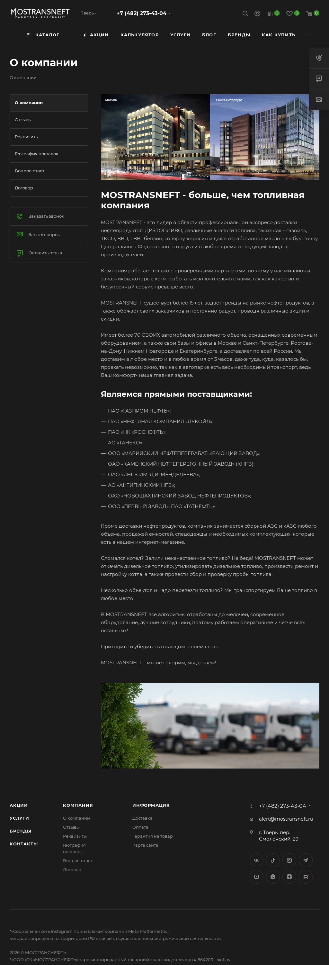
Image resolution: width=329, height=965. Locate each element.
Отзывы (71, 827)
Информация (151, 805)
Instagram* (289, 860)
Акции (19, 805)
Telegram (306, 860)
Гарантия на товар (152, 836)
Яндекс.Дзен (289, 877)
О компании (76, 818)
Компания (78, 805)
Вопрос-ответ (78, 860)
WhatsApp (273, 877)
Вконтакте (256, 860)
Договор (72, 869)
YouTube (256, 877)
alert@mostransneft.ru (286, 819)
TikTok (306, 877)
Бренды (20, 830)
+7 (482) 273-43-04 (141, 13)
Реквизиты (75, 836)
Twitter (273, 860)
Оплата (140, 827)
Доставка (142, 818)
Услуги (19, 818)
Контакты (24, 843)
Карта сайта (145, 845)
